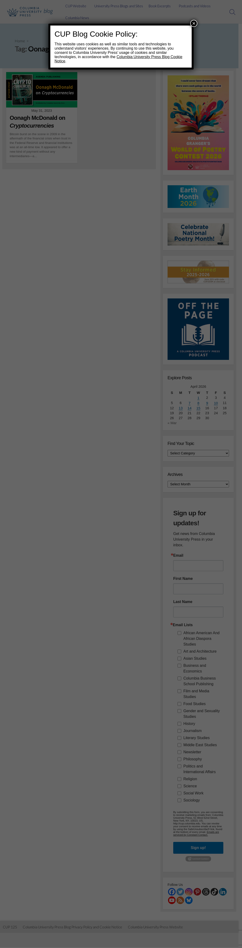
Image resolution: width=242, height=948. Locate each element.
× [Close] (193, 23)
